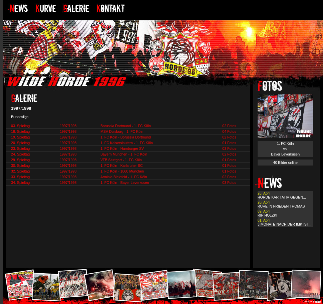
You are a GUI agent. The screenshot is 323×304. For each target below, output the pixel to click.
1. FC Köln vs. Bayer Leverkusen (285, 148)
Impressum (312, 302)
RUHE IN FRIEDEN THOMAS (281, 206)
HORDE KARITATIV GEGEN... (282, 197)
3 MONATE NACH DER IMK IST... (284, 224)
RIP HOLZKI (267, 215)
